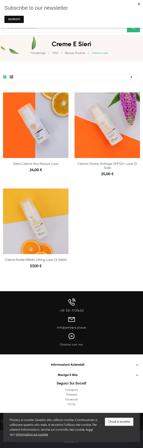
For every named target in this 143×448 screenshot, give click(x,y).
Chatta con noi (71, 344)
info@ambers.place (71, 327)
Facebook (71, 399)
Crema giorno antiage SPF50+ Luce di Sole (107, 166)
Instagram (71, 389)
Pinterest (71, 394)
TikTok (71, 404)
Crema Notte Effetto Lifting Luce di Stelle (36, 260)
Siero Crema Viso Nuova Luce (35, 164)
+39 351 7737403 (71, 310)
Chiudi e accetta (119, 421)
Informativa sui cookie (32, 434)
